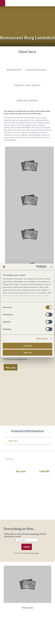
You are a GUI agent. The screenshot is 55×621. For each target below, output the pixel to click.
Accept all (27, 346)
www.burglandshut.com (18, 359)
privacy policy (34, 553)
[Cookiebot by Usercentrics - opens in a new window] (36, 266)
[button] (2, 3)
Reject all (27, 353)
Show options (42, 339)
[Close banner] (51, 267)
